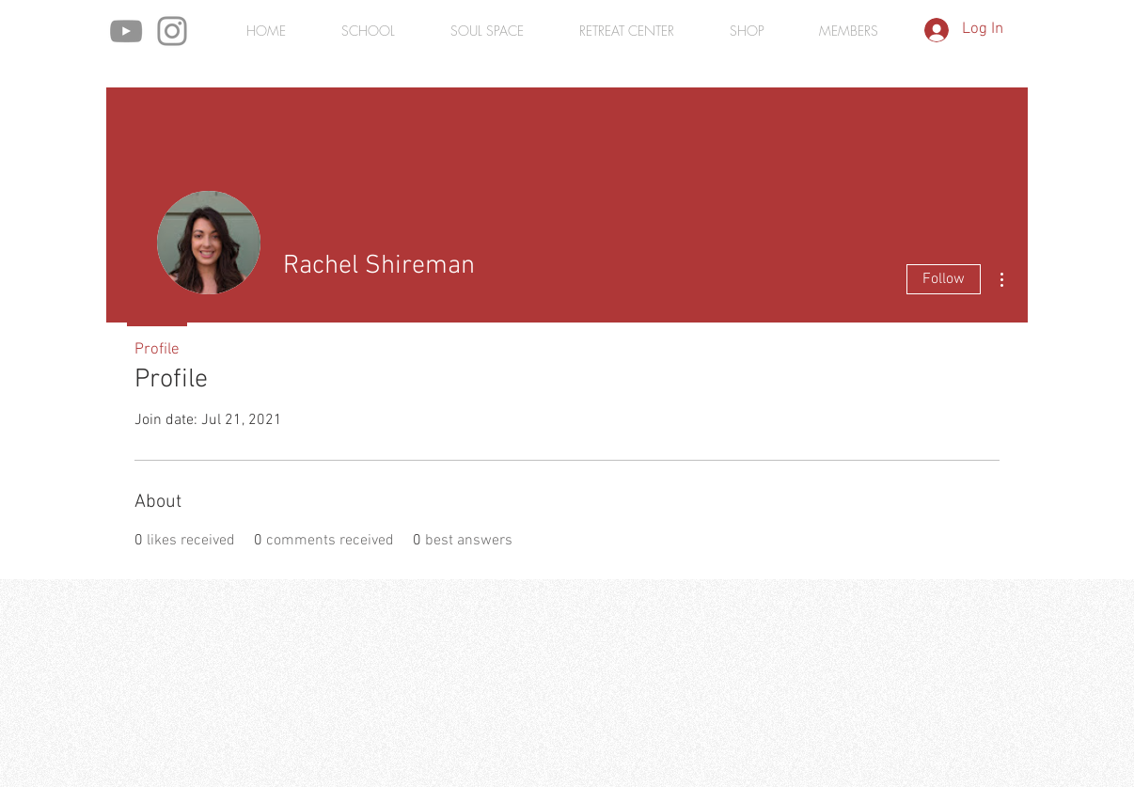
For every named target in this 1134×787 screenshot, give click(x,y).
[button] (848, 31)
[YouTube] (126, 31)
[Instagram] (172, 31)
